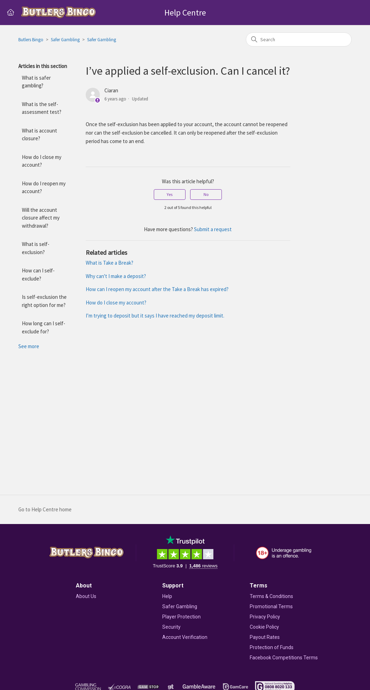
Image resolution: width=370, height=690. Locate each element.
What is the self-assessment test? (41, 108)
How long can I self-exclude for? (43, 327)
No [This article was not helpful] (206, 194)
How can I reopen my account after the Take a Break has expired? (157, 289)
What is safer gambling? (36, 81)
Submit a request (213, 229)
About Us (86, 596)
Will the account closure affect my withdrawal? (41, 218)
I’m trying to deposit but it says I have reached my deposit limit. (155, 315)
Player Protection (181, 617)
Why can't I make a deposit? (116, 276)
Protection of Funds (271, 647)
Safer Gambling (65, 40)
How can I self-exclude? (38, 274)
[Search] (299, 39)
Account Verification (184, 637)
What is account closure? (39, 134)
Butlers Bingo (30, 40)
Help (167, 596)
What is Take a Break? (109, 262)
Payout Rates (265, 637)
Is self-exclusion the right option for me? (44, 301)
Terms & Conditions (271, 596)
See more (28, 346)
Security (171, 627)
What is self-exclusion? (35, 248)
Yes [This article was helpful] (169, 194)
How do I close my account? (41, 161)
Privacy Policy (265, 617)
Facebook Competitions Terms (284, 657)
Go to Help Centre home (45, 509)
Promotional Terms (271, 606)
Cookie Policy (264, 627)
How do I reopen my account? (44, 187)
